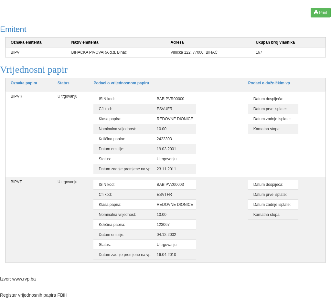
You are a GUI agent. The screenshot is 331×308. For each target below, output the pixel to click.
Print (320, 12)
